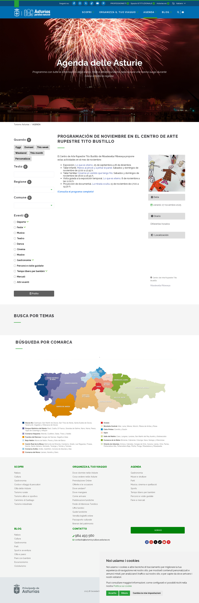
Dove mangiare (79, 492)
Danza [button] (20, 244)
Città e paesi (20, 554)
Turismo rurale (21, 492)
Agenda (136, 466)
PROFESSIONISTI (118, 3)
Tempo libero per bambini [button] (31, 271)
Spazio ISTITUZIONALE (141, 3)
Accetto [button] (112, 593)
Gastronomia (20, 480)
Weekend (20, 153)
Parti (133, 480)
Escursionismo (21, 562)
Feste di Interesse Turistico (85, 504)
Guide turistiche (79, 512)
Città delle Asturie (22, 488)
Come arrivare (79, 496)
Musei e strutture (138, 476)
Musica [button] (20, 233)
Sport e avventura (22, 550)
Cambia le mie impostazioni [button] (147, 593)
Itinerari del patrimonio (82, 523)
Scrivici (158, 530)
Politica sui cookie (122, 586)
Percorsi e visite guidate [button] (30, 265)
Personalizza (22, 158)
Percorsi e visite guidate (142, 496)
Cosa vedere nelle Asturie (84, 476)
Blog (17, 528)
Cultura (17, 476)
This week (42, 147)
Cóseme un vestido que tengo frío (95, 173)
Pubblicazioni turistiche (83, 500)
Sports (134, 488)
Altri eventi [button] (23, 282)
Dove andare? (79, 488)
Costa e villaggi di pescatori (27, 484)
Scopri (19, 466)
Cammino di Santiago (24, 500)
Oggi (18, 147)
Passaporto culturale (82, 519)
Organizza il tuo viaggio (89, 466)
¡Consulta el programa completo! (76, 191)
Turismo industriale (23, 504)
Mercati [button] (21, 276)
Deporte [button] (21, 222)
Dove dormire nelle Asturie (85, 473)
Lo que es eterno (84, 165)
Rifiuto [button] (124, 593)
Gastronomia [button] (24, 260)
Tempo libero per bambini (143, 492)
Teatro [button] (20, 238)
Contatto (79, 528)
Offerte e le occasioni (82, 484)
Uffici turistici (78, 508)
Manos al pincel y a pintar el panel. (94, 167)
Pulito (35, 293)
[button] (180, 3)
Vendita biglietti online (82, 516)
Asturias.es (162, 3)
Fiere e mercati (138, 500)
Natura (17, 473)
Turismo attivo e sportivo (26, 496)
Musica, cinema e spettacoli (144, 484)
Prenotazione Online (82, 480)
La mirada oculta (101, 184)
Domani (28, 147)
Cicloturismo (20, 566)
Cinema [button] (21, 249)
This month (36, 153)
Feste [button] (20, 227)
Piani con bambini (22, 558)
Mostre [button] (20, 254)
